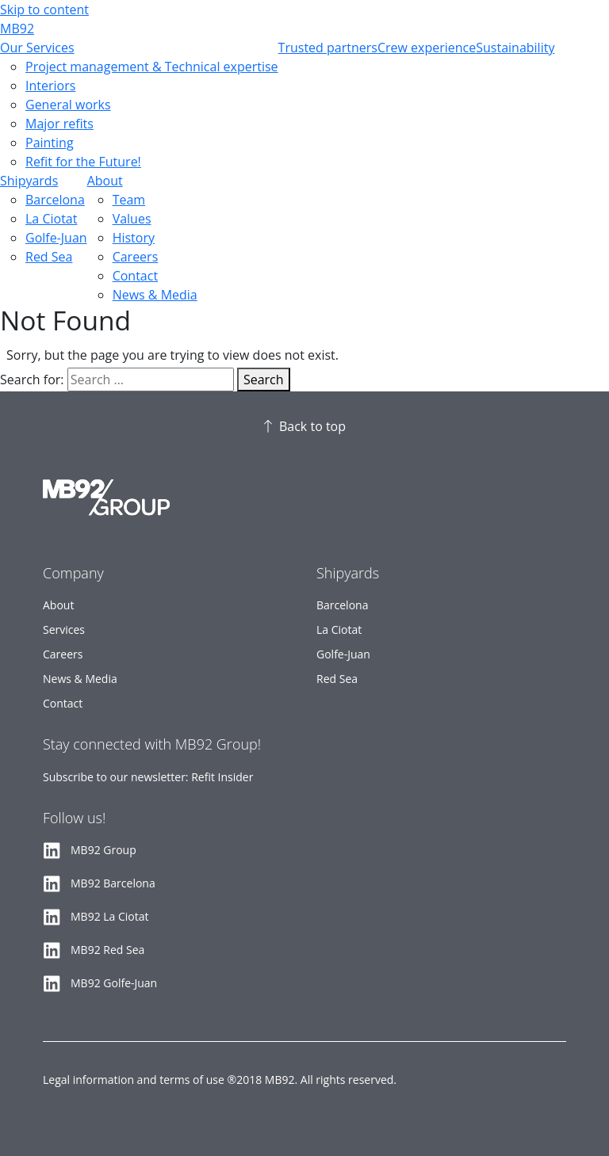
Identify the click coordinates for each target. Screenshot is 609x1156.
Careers (136, 256)
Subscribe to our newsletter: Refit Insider (148, 776)
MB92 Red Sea (107, 949)
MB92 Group (103, 849)
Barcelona (55, 199)
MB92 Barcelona (113, 883)
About (105, 180)
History (134, 237)
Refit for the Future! (83, 161)
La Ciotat (51, 218)
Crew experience (426, 47)
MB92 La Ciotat (110, 916)
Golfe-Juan (56, 237)
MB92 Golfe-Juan (114, 982)
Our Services (37, 47)
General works (68, 104)
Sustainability (515, 47)
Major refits (59, 123)
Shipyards (29, 180)
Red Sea (48, 256)
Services (64, 629)
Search (263, 379)
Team (129, 199)
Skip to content (44, 9)
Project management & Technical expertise (151, 66)
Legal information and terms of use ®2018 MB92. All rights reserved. (219, 1079)
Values (132, 218)
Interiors (50, 85)
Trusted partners (327, 47)
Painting (49, 142)
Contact (135, 275)
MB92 (17, 28)
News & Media (155, 294)
